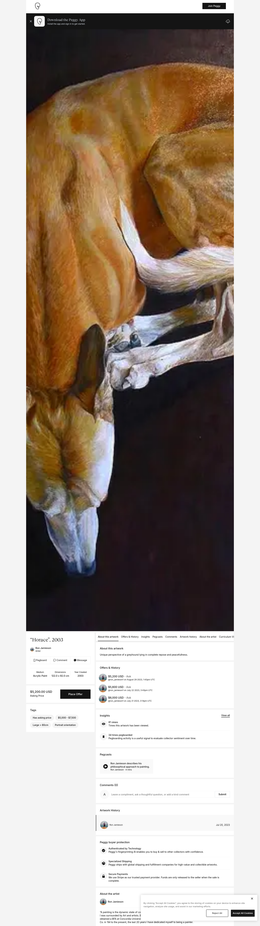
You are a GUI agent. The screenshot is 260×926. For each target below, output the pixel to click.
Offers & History (130, 636)
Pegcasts (157, 636)
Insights (145, 636)
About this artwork (108, 636)
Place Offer (75, 694)
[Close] (252, 898)
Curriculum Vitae (228, 636)
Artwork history (188, 636)
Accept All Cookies (243, 913)
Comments (171, 636)
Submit (222, 794)
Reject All (217, 913)
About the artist (207, 636)
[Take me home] (37, 6)
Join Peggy (214, 5)
